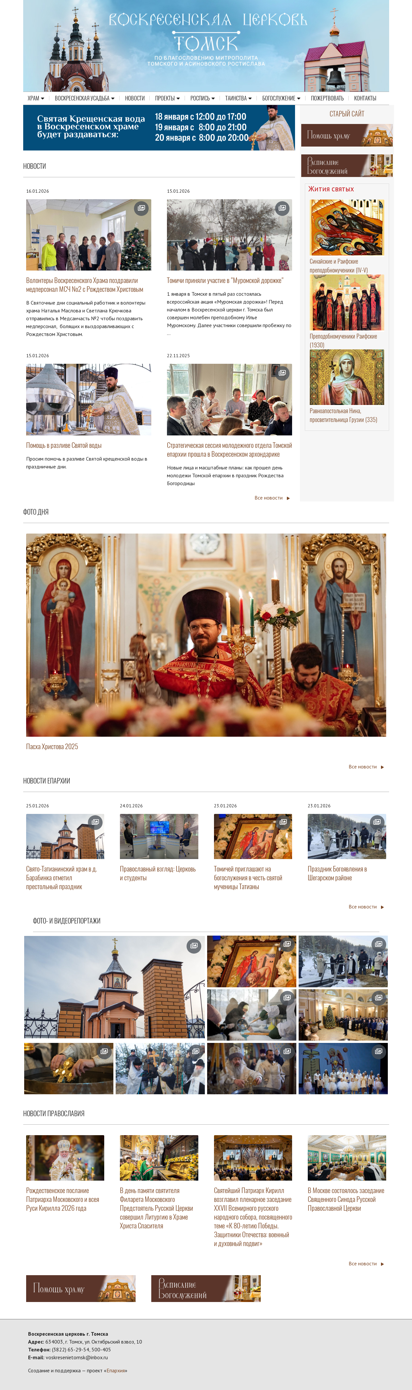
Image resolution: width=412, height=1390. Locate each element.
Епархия (116, 1370)
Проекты (167, 98)
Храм (36, 98)
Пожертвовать (327, 98)
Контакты (365, 98)
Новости (135, 98)
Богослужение (281, 98)
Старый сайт (347, 114)
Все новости (272, 497)
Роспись (202, 98)
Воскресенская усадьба (85, 98)
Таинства (238, 98)
